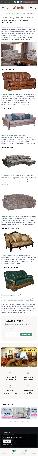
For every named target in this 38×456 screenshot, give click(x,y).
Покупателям (5, 2)
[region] (19, 12)
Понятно (6, 441)
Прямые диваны (6, 135)
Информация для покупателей (15, 13)
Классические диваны (8, 295)
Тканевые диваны (7, 216)
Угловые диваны (6, 175)
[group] (15, 413)
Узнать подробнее (8, 445)
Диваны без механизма (8, 255)
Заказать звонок (30, 2)
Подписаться (26, 334)
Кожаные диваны (6, 94)
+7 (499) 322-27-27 (8, 432)
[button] (5, 421)
